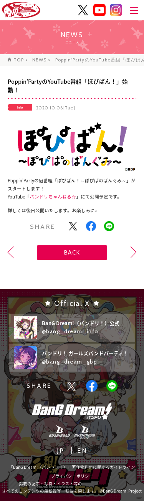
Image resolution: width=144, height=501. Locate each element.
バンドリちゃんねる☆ (53, 196)
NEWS (39, 60)
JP (61, 450)
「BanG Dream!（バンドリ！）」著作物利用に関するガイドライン (72, 467)
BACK (72, 252)
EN (82, 450)
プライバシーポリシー (72, 476)
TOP (18, 60)
